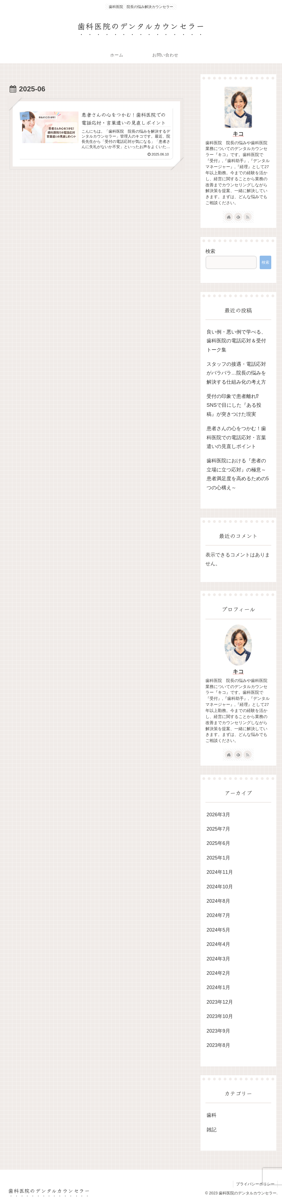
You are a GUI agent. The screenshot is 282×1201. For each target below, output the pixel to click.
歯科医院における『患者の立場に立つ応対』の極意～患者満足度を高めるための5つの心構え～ (238, 474)
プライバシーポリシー (255, 1184)
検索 (210, 251)
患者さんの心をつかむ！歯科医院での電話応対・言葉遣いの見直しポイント (236, 437)
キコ (238, 134)
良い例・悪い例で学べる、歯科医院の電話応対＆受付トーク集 (236, 341)
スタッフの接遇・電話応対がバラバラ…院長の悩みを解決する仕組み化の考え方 (236, 373)
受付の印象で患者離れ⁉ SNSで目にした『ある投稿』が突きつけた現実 (234, 405)
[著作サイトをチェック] (228, 216)
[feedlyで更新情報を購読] (238, 216)
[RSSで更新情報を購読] (247, 216)
